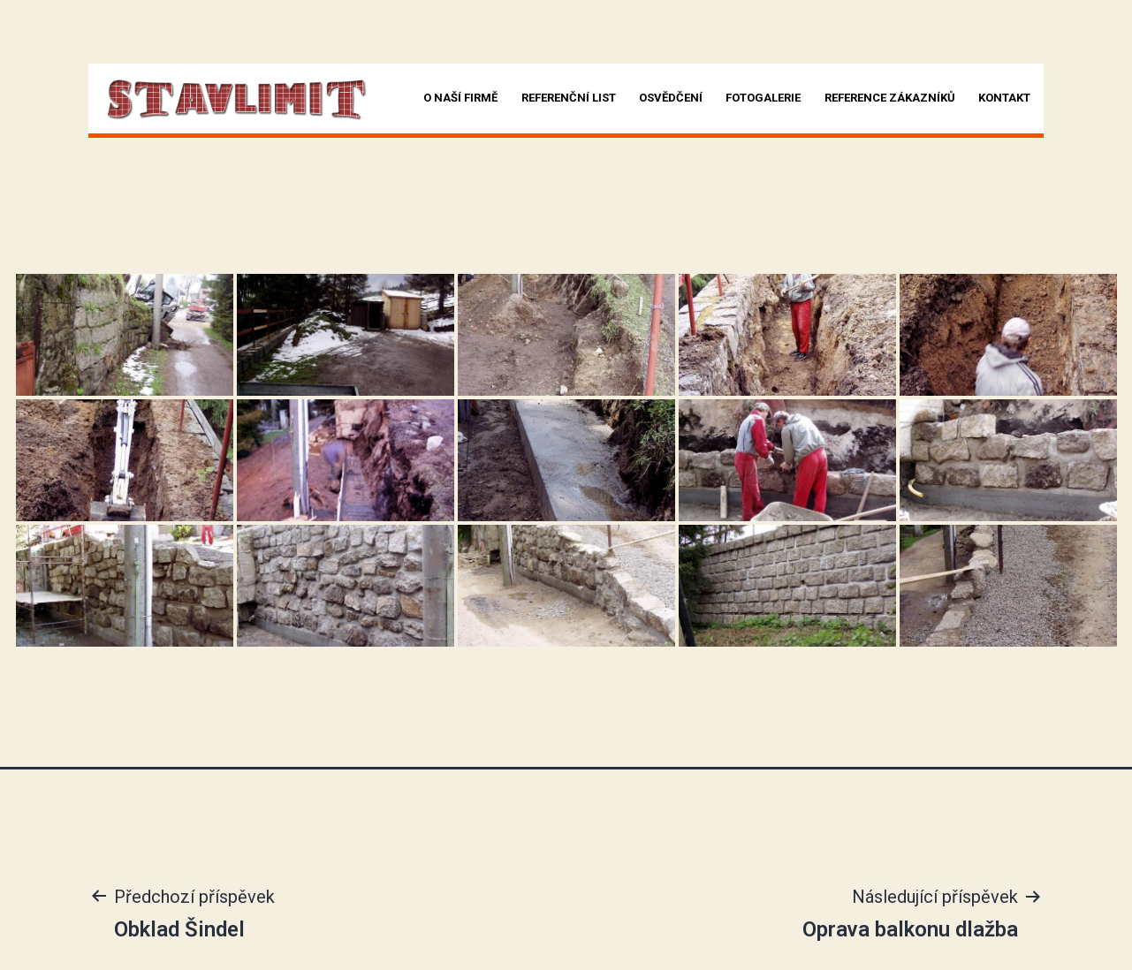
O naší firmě (460, 97)
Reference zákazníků (889, 97)
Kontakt (1004, 97)
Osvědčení (671, 97)
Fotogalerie (763, 97)
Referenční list (568, 97)
